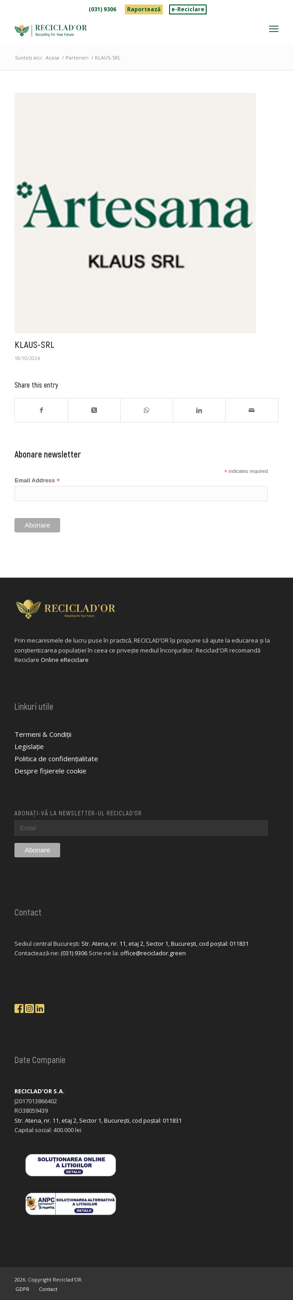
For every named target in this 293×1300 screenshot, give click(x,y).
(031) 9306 (102, 9)
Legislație (29, 746)
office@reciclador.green (153, 953)
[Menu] (274, 28)
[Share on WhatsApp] (147, 410)
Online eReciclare (65, 660)
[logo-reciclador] (120, 30)
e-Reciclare (187, 9)
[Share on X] (94, 410)
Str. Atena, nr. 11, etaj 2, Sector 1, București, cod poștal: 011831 (165, 943)
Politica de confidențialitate (56, 758)
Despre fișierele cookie (50, 770)
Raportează (144, 9)
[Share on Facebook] (41, 410)
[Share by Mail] (252, 410)
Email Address (37, 481)
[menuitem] (102, 9)
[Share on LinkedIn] (199, 410)
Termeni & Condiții (42, 734)
